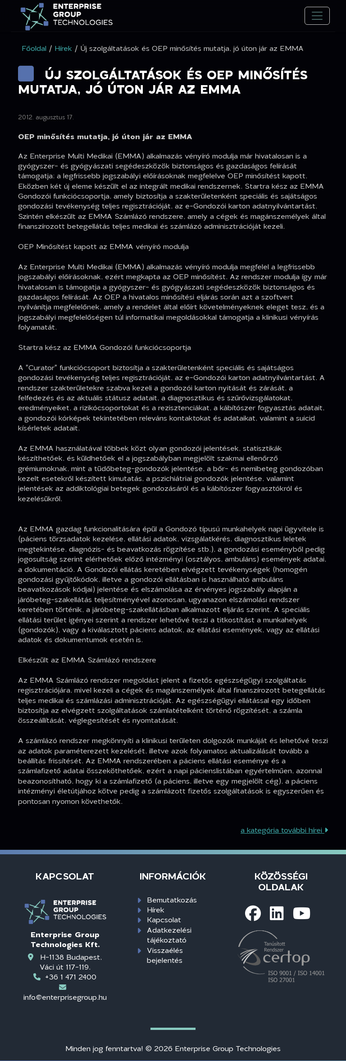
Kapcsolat (164, 919)
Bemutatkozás (172, 899)
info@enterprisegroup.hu (65, 996)
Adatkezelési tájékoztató (169, 934)
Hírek (155, 909)
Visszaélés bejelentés (165, 954)
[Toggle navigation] (317, 16)
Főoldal (34, 47)
